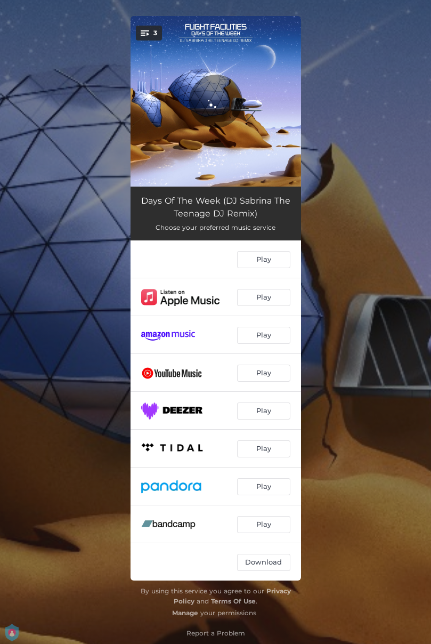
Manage (185, 613)
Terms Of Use (233, 601)
